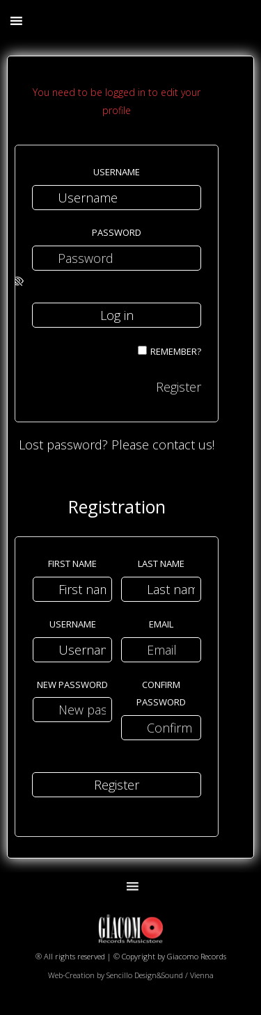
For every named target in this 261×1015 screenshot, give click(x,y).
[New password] (73, 709)
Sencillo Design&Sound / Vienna (160, 975)
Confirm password (161, 693)
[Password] (116, 258)
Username (116, 172)
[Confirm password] (161, 727)
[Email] (161, 649)
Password (116, 232)
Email (161, 624)
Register (178, 386)
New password (72, 684)
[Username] (116, 197)
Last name (161, 563)
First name (72, 563)
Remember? (175, 351)
